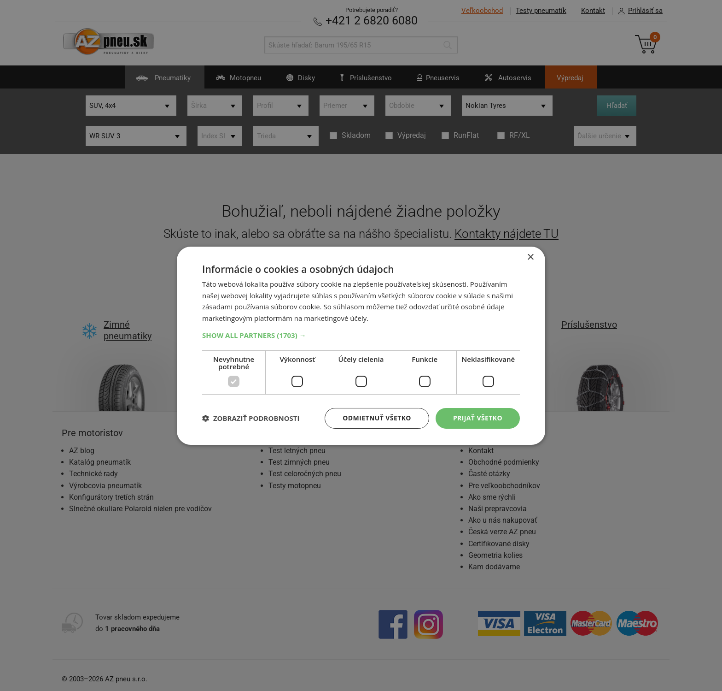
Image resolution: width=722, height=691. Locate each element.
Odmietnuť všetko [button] (377, 417)
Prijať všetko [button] (477, 417)
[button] (361, 335)
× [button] (530, 257)
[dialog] (361, 345)
